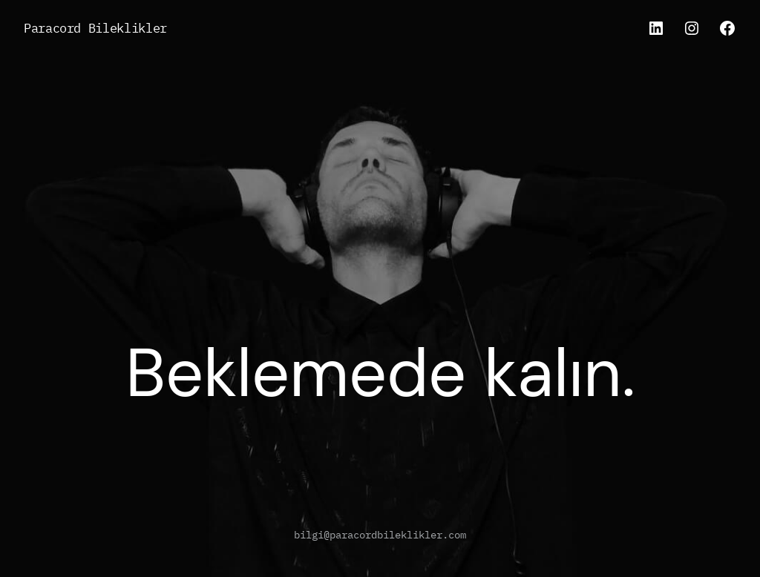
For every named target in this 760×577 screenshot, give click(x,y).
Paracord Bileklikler (95, 27)
